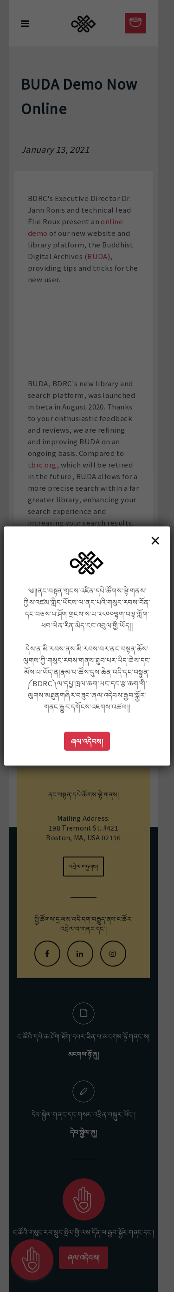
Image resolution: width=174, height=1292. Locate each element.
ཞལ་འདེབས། (87, 741)
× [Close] (155, 540)
